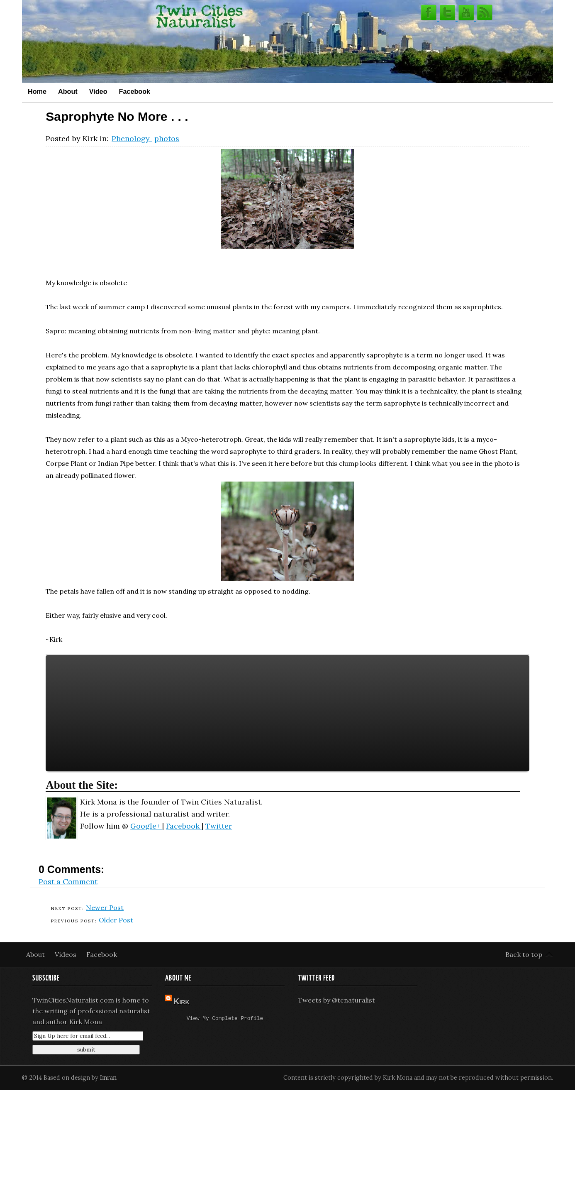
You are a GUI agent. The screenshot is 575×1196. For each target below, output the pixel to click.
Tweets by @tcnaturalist (336, 1000)
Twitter (218, 826)
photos (166, 138)
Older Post (116, 920)
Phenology (132, 138)
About (68, 91)
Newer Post (105, 907)
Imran (108, 1077)
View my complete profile (225, 1019)
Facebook (135, 91)
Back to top (523, 954)
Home (37, 91)
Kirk (181, 1001)
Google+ (146, 826)
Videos (66, 954)
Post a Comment (68, 881)
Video (98, 91)
